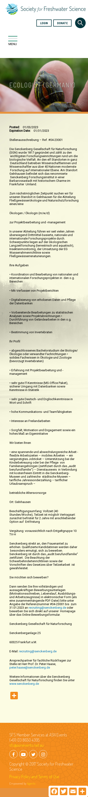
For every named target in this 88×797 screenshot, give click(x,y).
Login (44, 23)
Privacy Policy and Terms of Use (34, 776)
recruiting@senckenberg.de (47, 607)
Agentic (31, 783)
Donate (62, 23)
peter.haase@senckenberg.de (29, 667)
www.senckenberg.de (24, 683)
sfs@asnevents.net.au (26, 745)
